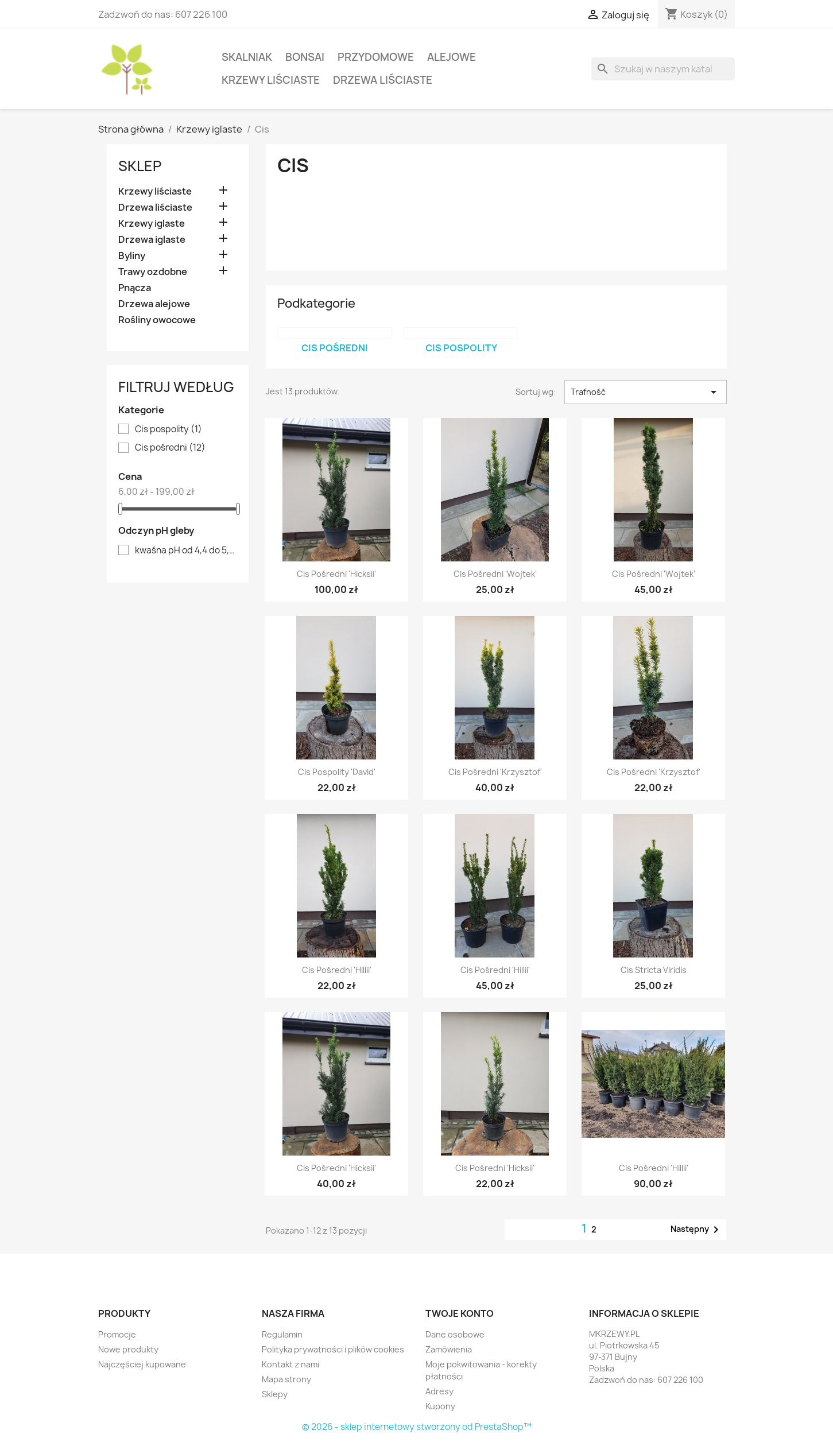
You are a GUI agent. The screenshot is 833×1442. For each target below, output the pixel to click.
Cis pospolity (168, 429)
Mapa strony (286, 1379)
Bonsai (304, 57)
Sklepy (275, 1394)
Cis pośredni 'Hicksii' (336, 573)
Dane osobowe (455, 1334)
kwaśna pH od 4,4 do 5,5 (186, 550)
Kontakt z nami (290, 1364)
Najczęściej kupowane (142, 1364)
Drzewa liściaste (382, 80)
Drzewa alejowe (154, 304)
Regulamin (282, 1334)
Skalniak (247, 57)
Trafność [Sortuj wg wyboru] (645, 392)
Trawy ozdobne (152, 272)
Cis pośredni (170, 447)
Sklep (139, 166)
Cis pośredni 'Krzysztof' (495, 771)
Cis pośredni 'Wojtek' (495, 573)
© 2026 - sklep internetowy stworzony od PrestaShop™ (417, 1427)
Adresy (439, 1391)
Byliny (131, 256)
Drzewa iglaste (151, 240)
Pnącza (134, 288)
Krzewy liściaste (271, 80)
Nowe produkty (128, 1349)
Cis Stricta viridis (654, 969)
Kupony (440, 1406)
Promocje (117, 1334)
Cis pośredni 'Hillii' (336, 969)
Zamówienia (448, 1349)
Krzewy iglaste (151, 224)
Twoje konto (459, 1313)
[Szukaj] (663, 68)
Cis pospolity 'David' (336, 771)
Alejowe (451, 57)
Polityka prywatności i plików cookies (333, 1349)
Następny (697, 1229)
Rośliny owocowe (157, 320)
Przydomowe (376, 57)
